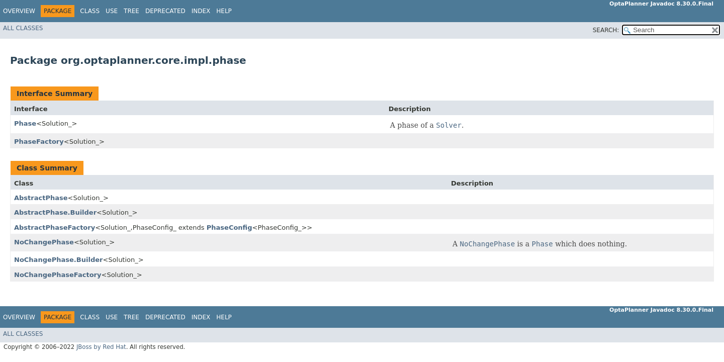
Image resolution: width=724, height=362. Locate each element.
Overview (19, 11)
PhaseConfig (229, 227)
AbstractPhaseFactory (54, 227)
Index (201, 11)
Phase (25, 123)
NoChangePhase (44, 242)
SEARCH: (606, 30)
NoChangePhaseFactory (58, 275)
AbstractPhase (41, 198)
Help (224, 11)
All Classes (23, 28)
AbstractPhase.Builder (55, 212)
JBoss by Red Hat (101, 346)
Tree (131, 11)
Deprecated (165, 11)
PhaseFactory (39, 141)
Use (112, 11)
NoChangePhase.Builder (58, 259)
